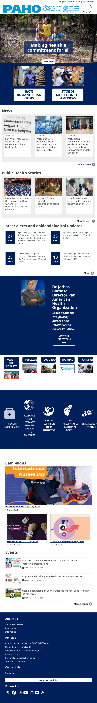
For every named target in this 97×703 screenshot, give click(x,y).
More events (81, 604)
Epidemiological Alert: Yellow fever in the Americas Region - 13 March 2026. (77, 256)
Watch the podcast (11, 363)
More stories (84, 221)
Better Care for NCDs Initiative (49, 425)
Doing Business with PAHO (18, 647)
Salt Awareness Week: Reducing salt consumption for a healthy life (17, 142)
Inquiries (9, 673)
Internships (10, 632)
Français (90, 1)
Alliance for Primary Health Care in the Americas (29, 425)
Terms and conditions (15, 661)
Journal (67, 359)
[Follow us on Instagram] (19, 693)
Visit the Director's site (64, 339)
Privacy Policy (11, 654)
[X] (8, 693)
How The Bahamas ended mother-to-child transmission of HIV (79, 201)
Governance (50, 359)
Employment (11, 628)
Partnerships (87, 359)
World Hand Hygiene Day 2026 (67, 541)
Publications (31, 359)
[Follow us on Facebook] (14, 693)
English (62, 1)
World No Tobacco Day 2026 (22, 541)
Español (70, 1)
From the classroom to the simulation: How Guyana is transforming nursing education (17, 204)
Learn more (48, 61)
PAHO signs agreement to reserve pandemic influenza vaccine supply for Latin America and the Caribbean (79, 145)
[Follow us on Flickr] (37, 693)
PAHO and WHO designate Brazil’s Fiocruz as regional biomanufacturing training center (46, 144)
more (87, 273)
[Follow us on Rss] (42, 693)
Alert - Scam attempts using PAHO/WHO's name (28, 643)
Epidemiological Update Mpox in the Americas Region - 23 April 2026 (77, 235)
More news (84, 164)
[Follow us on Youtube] (25, 693)
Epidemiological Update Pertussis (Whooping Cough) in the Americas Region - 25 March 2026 (32, 257)
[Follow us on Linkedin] (31, 693)
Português (80, 1)
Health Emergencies (12, 425)
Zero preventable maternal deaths (70, 425)
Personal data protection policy (20, 658)
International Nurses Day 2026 (22, 506)
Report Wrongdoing (48, 680)
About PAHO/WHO (14, 624)
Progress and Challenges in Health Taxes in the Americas (52, 576)
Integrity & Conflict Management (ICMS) (24, 650)
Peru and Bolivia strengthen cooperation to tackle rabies (47, 202)
